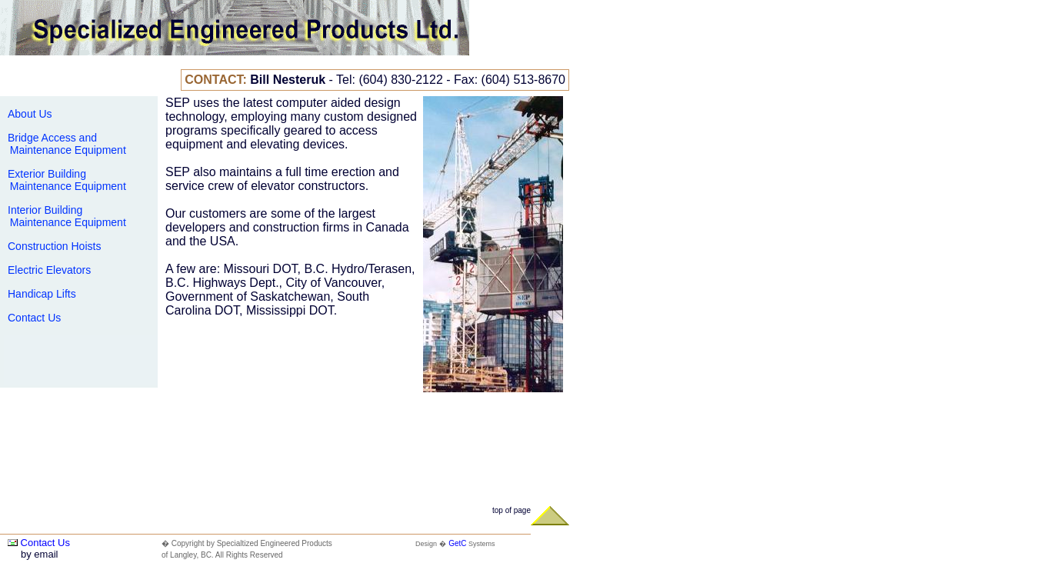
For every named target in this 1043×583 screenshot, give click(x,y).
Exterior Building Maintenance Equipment (65, 180)
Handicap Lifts (42, 294)
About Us (30, 114)
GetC (457, 543)
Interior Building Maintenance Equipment (65, 216)
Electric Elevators (49, 270)
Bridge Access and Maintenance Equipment (65, 144)
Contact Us (34, 317)
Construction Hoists (54, 246)
